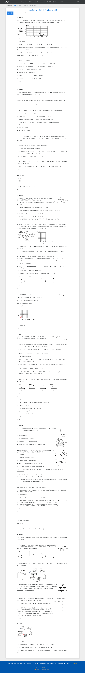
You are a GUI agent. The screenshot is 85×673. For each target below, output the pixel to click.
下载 (10, 13)
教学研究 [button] (30, 2)
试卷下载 (16, 5)
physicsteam (9, 2)
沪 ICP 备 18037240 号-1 (41, 667)
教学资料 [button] (36, 2)
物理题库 (55, 2)
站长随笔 (61, 2)
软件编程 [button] (42, 2)
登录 (78, 2)
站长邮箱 (74, 663)
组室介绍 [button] (23, 2)
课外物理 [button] (49, 2)
